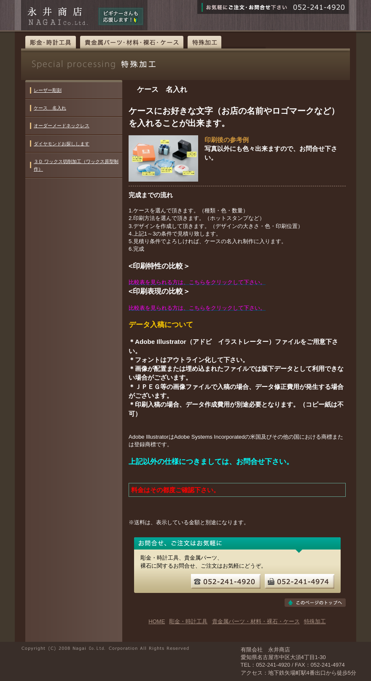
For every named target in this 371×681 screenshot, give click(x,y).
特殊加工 (204, 42)
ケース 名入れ (50, 107)
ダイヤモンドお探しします (61, 143)
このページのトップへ (315, 602)
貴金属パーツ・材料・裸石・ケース (131, 42)
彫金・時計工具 (50, 42)
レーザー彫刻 (48, 90)
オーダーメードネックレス (61, 125)
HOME (156, 621)
